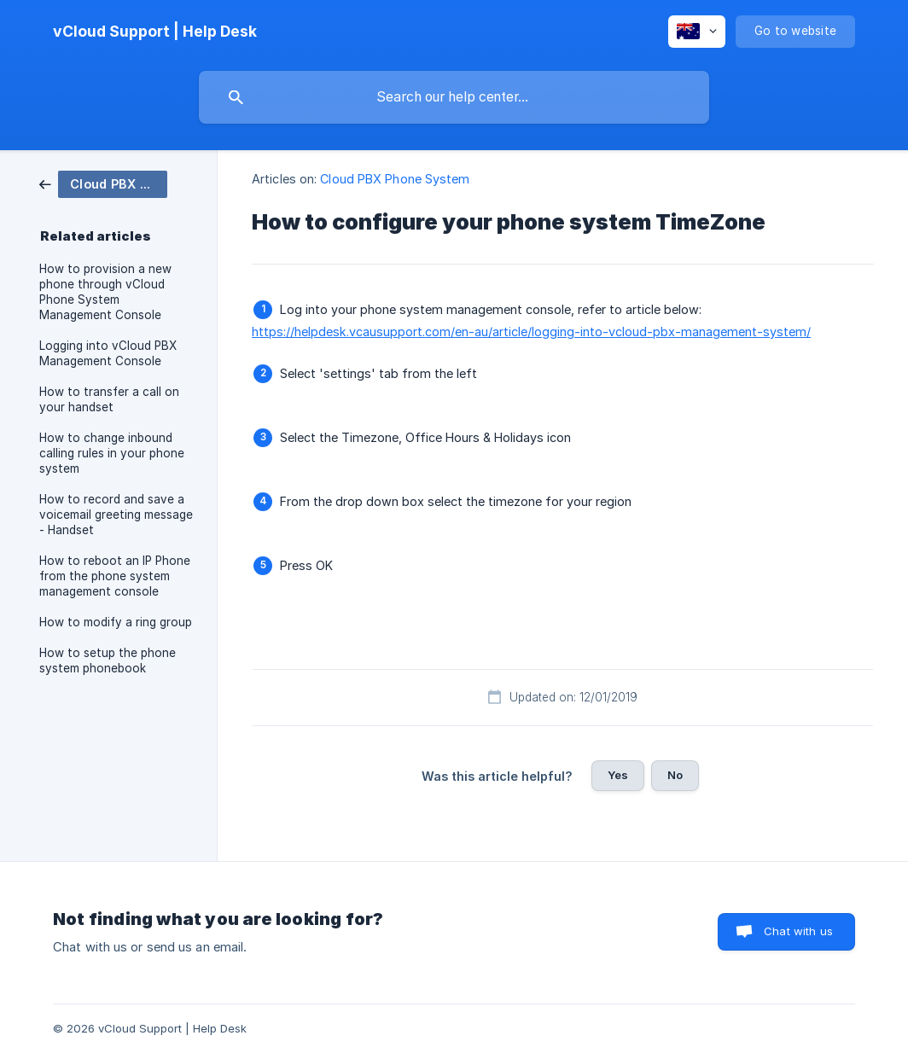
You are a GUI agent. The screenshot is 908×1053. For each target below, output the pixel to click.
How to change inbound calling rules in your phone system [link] (111, 453)
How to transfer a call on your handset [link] (109, 399)
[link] (103, 183)
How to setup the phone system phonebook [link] (107, 660)
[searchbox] (454, 97)
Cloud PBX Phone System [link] (394, 179)
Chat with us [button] (798, 931)
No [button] (675, 775)
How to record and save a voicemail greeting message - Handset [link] (116, 514)
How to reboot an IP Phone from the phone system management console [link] (114, 576)
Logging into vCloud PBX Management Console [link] (108, 353)
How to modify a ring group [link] (115, 622)
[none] (155, 31)
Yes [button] (618, 775)
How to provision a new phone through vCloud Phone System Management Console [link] (105, 292)
